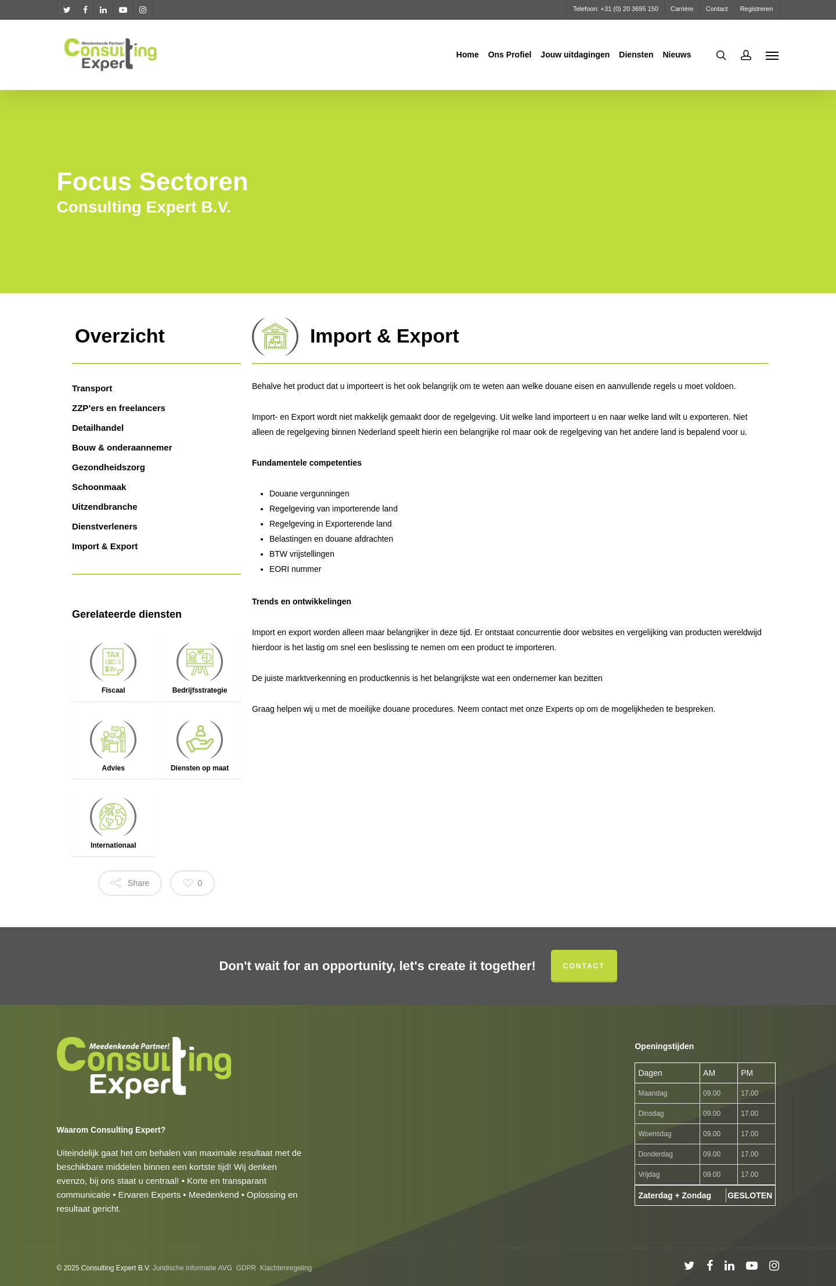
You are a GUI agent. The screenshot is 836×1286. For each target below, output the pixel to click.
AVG (225, 1268)
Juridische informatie (185, 1268)
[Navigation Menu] (773, 55)
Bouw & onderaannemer (122, 447)
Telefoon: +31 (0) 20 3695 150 (615, 8)
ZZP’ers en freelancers (118, 408)
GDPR (246, 1268)
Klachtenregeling (286, 1268)
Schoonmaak (99, 487)
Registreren (756, 8)
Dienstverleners (105, 526)
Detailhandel (98, 428)
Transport (92, 388)
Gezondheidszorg (108, 467)
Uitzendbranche (105, 506)
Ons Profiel (510, 54)
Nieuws (676, 54)
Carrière (682, 8)
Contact (717, 8)
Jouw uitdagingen (575, 54)
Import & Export (105, 546)
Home (467, 54)
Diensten (636, 54)
